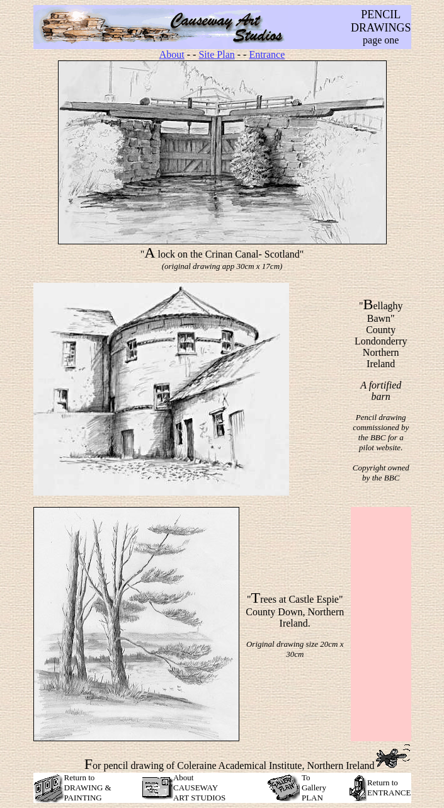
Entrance (267, 54)
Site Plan (216, 54)
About (172, 54)
